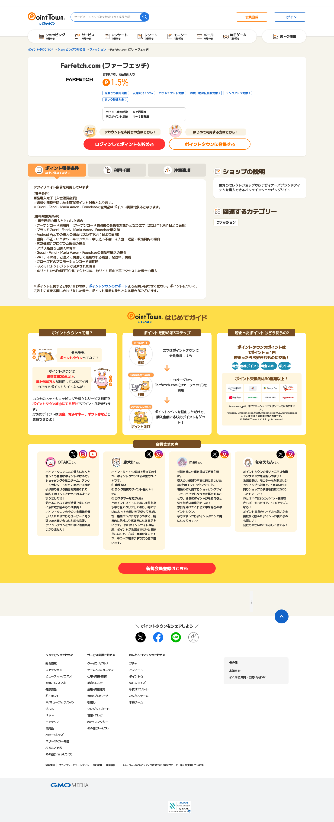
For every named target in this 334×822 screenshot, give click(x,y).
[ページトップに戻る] (282, 616)
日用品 (49, 728)
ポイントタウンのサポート (108, 286)
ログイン (289, 17)
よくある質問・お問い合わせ (247, 677)
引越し (91, 702)
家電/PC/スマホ (55, 683)
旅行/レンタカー (97, 722)
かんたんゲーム (138, 696)
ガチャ (133, 663)
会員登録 (251, 17)
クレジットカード (98, 709)
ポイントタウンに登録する (210, 144)
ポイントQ (136, 676)
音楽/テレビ (95, 715)
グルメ (49, 709)
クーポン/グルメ (97, 663)
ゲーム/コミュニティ (100, 670)
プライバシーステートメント (74, 765)
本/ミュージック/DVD (59, 702)
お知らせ (234, 671)
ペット (49, 715)
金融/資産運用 (96, 689)
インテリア (52, 722)
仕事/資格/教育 (97, 676)
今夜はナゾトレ (138, 689)
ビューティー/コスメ (58, 676)
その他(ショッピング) (58, 754)
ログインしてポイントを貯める (124, 144)
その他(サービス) (98, 728)
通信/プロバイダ (97, 696)
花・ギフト (52, 696)
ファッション (226, 222)
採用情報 (110, 765)
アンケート (136, 670)
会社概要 (97, 765)
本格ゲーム (136, 702)
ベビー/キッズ (54, 735)
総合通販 (51, 663)
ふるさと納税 (53, 748)
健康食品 (51, 689)
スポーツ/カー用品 (57, 741)
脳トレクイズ (137, 683)
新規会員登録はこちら (167, 568)
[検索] (144, 17)
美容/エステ (95, 683)
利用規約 (50, 765)
